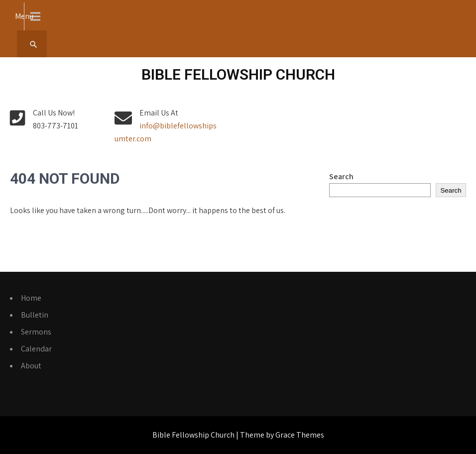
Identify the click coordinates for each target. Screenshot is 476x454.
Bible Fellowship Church (238, 74)
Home (31, 298)
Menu (24, 16)
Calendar (36, 348)
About (31, 365)
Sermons (36, 332)
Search (341, 176)
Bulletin (34, 315)
